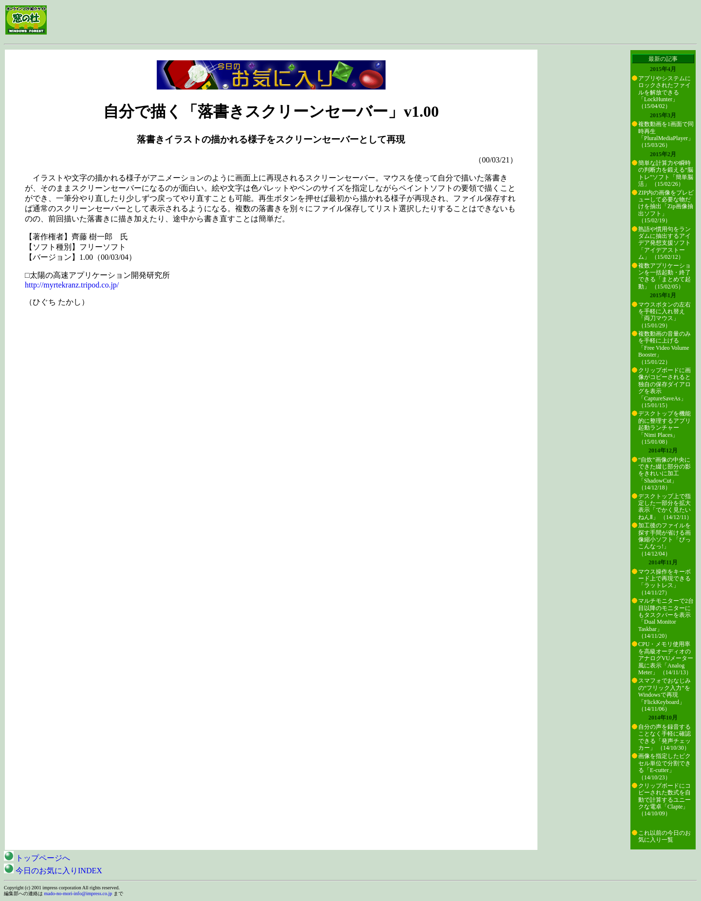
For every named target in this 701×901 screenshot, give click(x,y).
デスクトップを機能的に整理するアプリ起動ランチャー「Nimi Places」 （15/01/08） (664, 427)
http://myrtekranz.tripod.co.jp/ (72, 285)
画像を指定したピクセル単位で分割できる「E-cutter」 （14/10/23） (664, 766)
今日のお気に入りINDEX (53, 870)
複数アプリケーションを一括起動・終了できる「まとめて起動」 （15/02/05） (664, 276)
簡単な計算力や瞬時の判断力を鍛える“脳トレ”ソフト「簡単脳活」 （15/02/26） (665, 173)
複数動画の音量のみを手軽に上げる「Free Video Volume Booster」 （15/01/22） (664, 347)
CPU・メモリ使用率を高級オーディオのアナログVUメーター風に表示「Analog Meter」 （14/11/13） (665, 658)
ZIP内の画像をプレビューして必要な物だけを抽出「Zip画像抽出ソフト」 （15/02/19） (666, 206)
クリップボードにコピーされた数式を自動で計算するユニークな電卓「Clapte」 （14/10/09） (664, 799)
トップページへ (37, 858)
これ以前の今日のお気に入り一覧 (664, 836)
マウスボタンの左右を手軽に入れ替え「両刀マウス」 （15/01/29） (664, 315)
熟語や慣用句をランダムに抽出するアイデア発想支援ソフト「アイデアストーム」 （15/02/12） (664, 243)
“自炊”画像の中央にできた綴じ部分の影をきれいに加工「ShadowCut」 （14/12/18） (664, 473)
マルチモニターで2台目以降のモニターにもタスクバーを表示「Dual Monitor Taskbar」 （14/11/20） (666, 618)
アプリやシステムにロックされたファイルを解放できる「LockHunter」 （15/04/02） (664, 92)
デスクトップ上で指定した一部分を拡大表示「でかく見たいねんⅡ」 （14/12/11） (665, 507)
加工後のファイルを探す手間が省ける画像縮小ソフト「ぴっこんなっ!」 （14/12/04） (664, 539)
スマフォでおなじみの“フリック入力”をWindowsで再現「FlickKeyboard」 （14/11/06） (664, 694)
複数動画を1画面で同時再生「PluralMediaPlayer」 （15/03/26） (666, 134)
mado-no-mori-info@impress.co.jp (78, 893)
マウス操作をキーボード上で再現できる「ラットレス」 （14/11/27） (664, 582)
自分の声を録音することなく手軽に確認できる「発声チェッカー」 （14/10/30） (664, 737)
